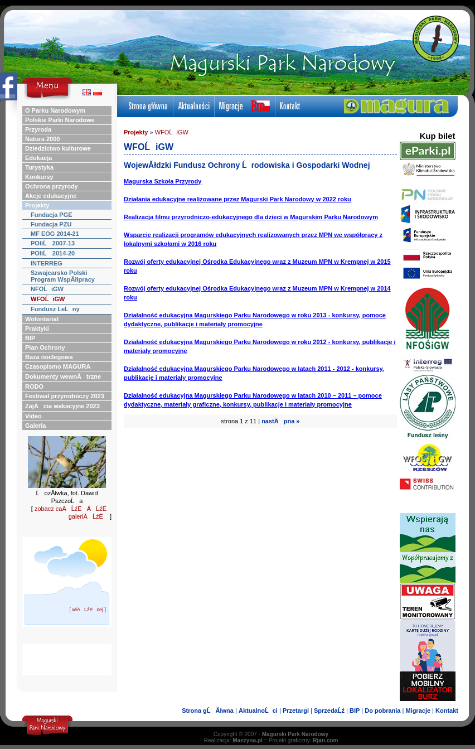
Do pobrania (382, 710)
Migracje (417, 710)
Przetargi (296, 710)
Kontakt (446, 710)
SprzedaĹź (329, 710)
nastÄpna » (280, 421)
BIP (355, 710)
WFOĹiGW (171, 132)
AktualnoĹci (258, 710)
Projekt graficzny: (303, 740)
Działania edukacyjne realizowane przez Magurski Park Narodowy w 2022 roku (237, 199)
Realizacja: (233, 740)
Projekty (136, 132)
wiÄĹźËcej (87, 609)
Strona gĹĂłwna (208, 710)
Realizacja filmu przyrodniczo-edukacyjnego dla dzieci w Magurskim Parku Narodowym (251, 217)
